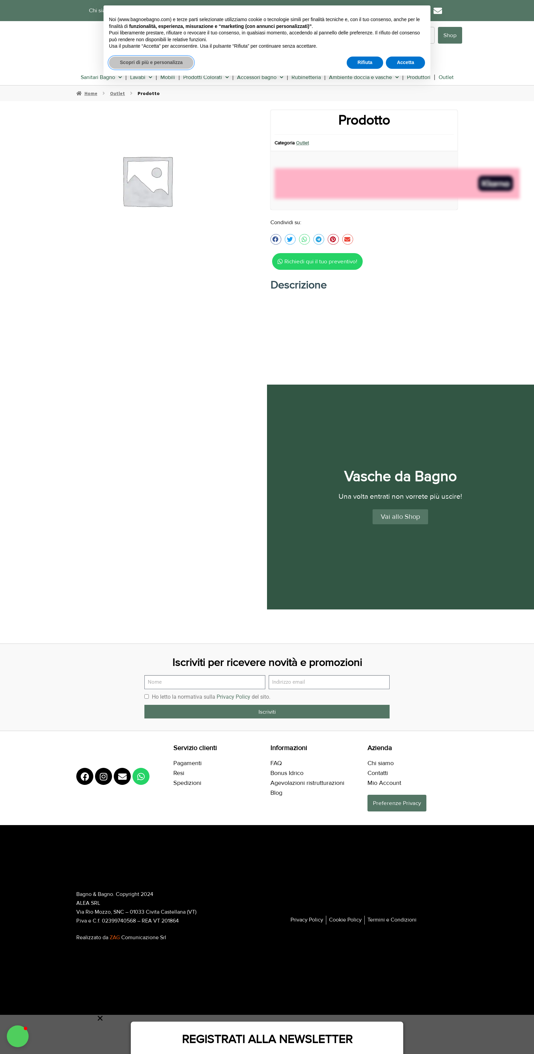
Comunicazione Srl (138, 935)
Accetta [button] (405, 62)
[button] (275, 237)
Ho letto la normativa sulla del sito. (211, 695)
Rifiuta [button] (365, 62)
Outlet (446, 75)
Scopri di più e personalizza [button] (151, 62)
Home (90, 91)
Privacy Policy (233, 695)
